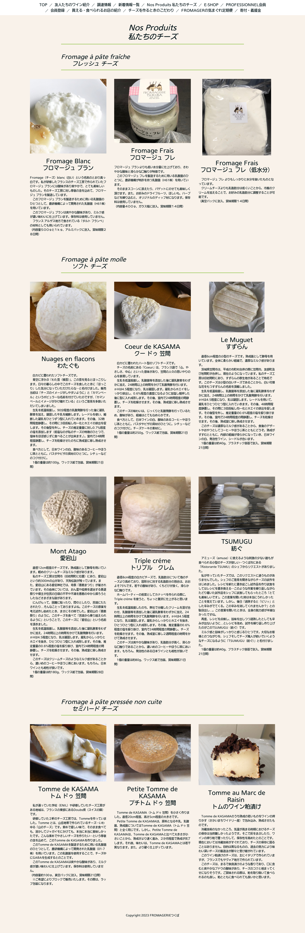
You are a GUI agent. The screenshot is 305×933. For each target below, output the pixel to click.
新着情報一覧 (128, 4)
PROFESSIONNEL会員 (246, 4)
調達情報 (104, 4)
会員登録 (58, 10)
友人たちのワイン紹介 (72, 4)
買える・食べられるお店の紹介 (96, 10)
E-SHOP (211, 4)
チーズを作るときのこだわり (151, 10)
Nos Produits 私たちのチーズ (172, 4)
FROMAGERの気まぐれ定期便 (207, 10)
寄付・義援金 (250, 10)
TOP (43, 4)
